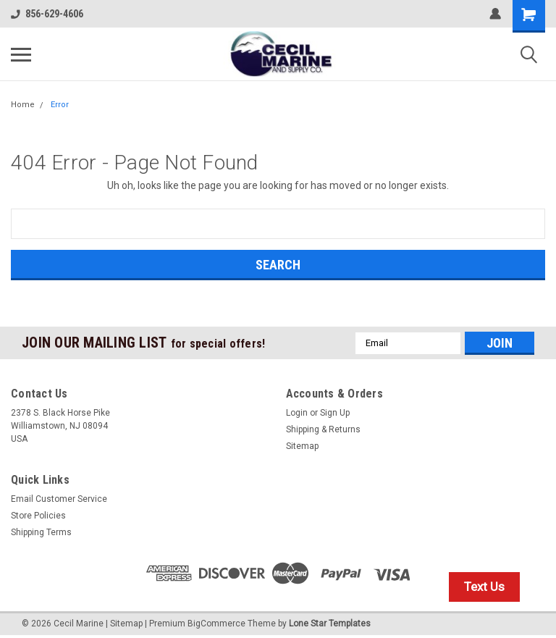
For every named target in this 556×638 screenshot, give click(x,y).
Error (60, 104)
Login (297, 413)
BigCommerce (216, 623)
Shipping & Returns (323, 429)
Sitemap (302, 446)
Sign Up (335, 413)
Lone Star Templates (330, 623)
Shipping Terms (41, 532)
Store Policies (38, 516)
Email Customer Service (59, 499)
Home (23, 104)
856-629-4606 (47, 14)
